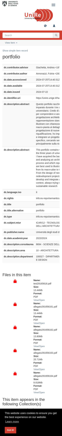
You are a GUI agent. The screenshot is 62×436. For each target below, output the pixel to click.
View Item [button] (11, 42)
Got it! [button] (10, 430)
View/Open (39, 300)
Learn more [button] (12, 421)
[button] (45, 25)
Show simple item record (15, 50)
